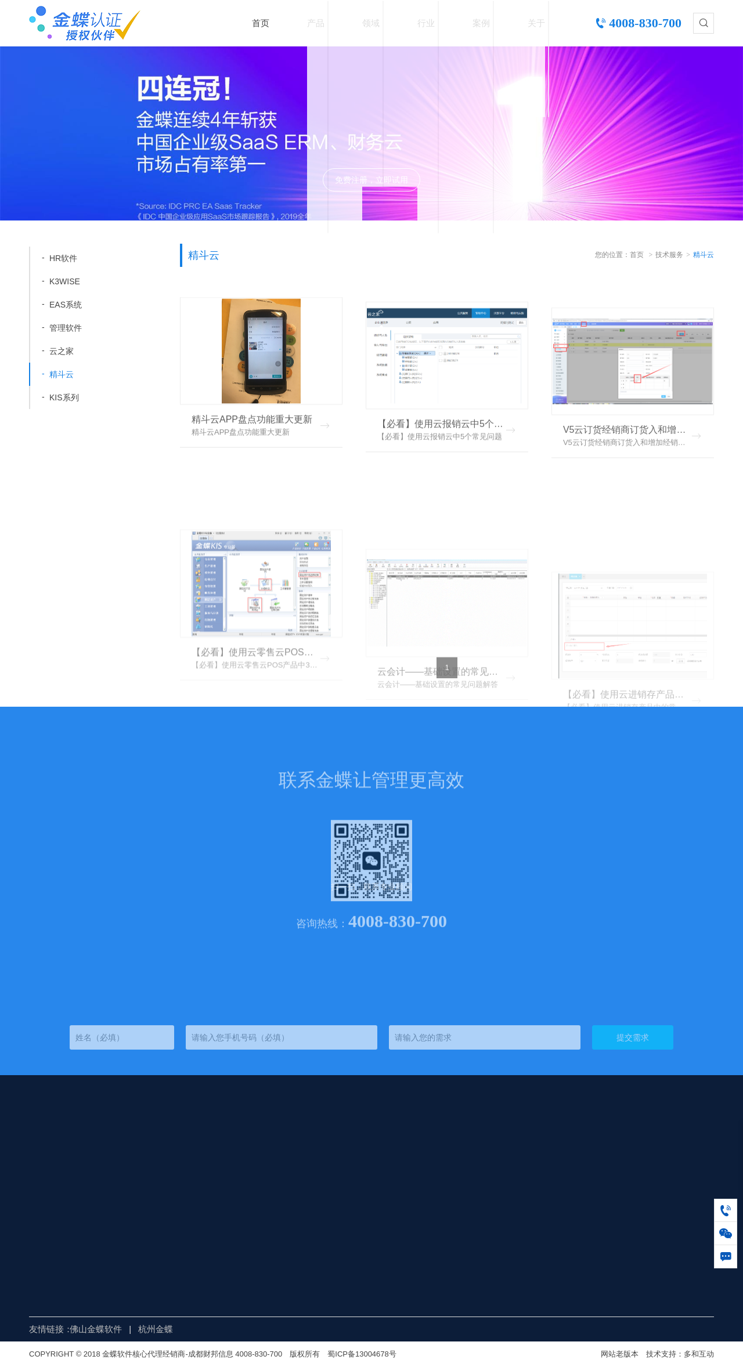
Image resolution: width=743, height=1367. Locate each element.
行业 (426, 23)
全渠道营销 (222, 1166)
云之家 (61, 351)
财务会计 (218, 1138)
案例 (481, 23)
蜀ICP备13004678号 (361, 1354)
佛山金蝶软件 (96, 1329)
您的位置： (612, 255)
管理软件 (65, 327)
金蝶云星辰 (156, 1138)
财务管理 (218, 1222)
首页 (260, 23)
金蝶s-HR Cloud (166, 1194)
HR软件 (63, 258)
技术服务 (669, 255)
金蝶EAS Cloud (164, 1249)
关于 (536, 23)
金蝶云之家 (156, 1180)
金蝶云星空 (156, 1166)
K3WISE (64, 281)
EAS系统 (65, 304)
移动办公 (218, 1180)
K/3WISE (152, 1263)
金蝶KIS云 (155, 1208)
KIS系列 (64, 397)
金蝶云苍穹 (156, 1222)
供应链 (214, 1152)
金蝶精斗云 (156, 1152)
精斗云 (61, 374)
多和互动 (699, 1354)
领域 (371, 23)
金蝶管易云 (156, 1236)
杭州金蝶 (155, 1329)
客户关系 (218, 1236)
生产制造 (218, 1208)
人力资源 (218, 1194)
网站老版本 (620, 1354)
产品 (315, 23)
